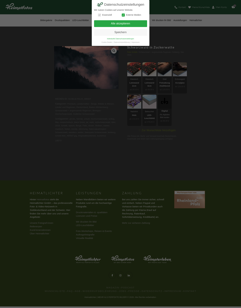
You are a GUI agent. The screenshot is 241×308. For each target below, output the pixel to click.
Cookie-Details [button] (106, 42)
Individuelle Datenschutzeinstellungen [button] (120, 39)
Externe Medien (131, 15)
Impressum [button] (136, 42)
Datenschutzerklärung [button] (122, 42)
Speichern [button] (121, 32)
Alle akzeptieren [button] (120, 23)
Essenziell (105, 15)
